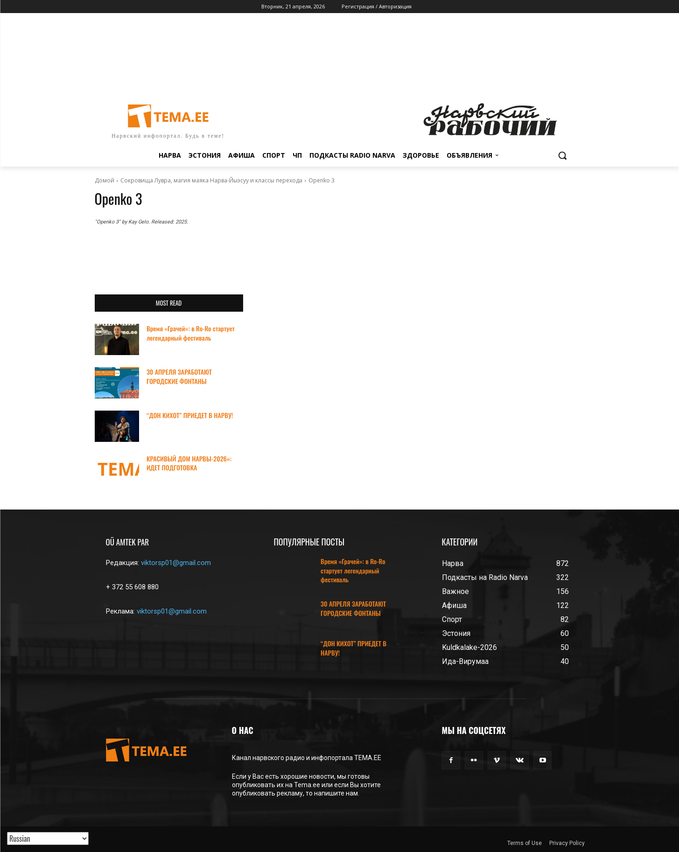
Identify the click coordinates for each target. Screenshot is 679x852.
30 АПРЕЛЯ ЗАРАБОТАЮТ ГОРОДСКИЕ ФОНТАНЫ (179, 376)
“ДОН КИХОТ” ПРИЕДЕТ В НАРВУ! (190, 415)
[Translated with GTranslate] (48, 838)
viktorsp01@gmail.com (176, 563)
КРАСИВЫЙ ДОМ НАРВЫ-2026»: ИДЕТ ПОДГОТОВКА (189, 463)
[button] (562, 155)
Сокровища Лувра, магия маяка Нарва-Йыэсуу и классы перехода (211, 180)
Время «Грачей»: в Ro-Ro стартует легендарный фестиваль (191, 332)
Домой (104, 180)
